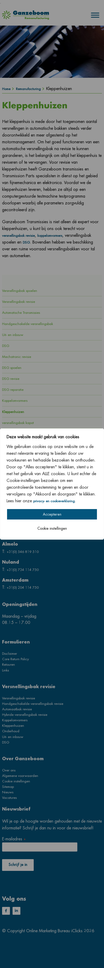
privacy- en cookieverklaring (54, 501)
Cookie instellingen (52, 528)
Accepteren (52, 514)
